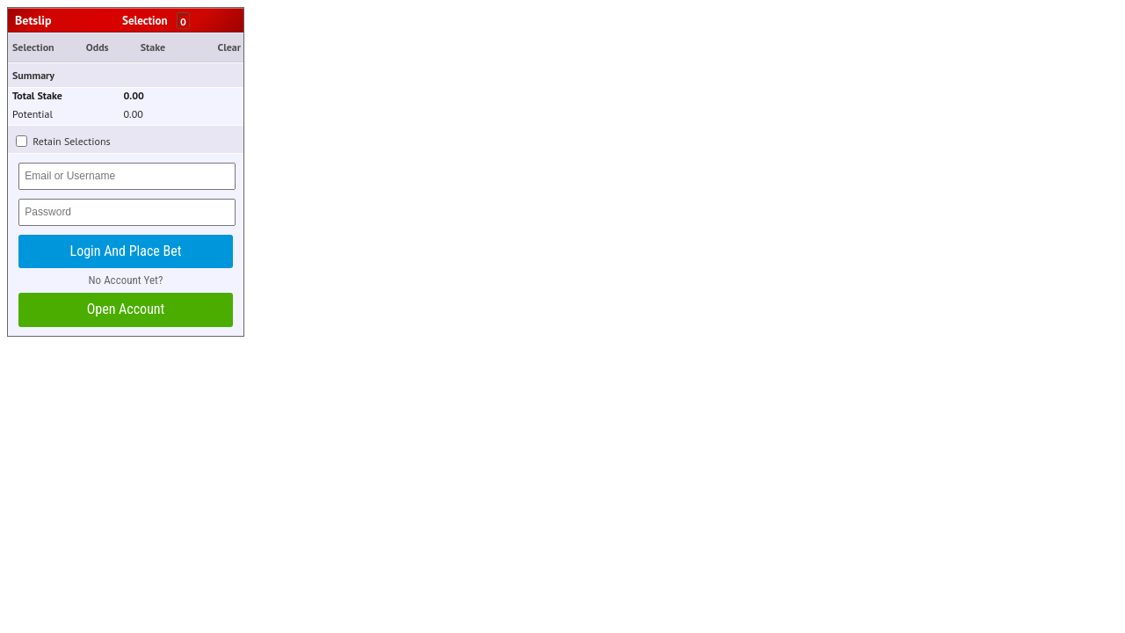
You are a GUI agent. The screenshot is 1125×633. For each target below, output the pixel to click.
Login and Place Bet (126, 251)
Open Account (126, 309)
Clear (230, 47)
